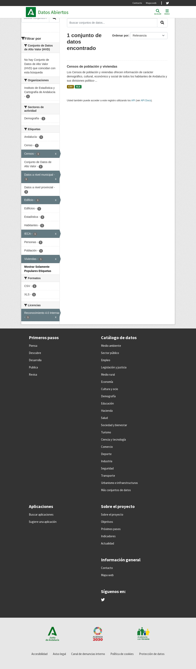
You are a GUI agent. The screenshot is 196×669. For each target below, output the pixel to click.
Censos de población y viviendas (92, 66)
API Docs (146, 100)
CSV (70, 86)
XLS (78, 86)
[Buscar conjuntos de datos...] (112, 22)
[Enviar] (162, 22)
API (133, 100)
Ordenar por (120, 35)
